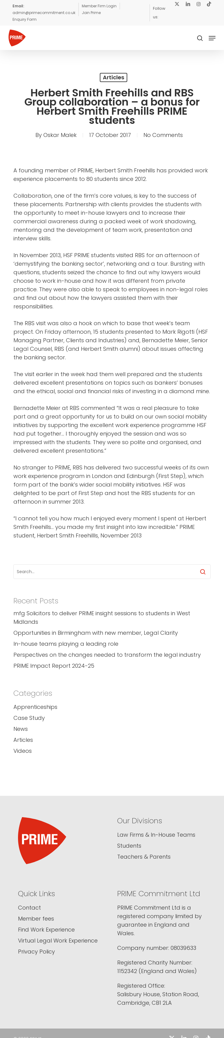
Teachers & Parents (144, 856)
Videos (22, 751)
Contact (29, 907)
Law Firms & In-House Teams (156, 835)
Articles (113, 77)
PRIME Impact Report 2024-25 (53, 666)
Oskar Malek (60, 135)
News (20, 729)
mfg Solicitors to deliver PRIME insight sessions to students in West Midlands (101, 617)
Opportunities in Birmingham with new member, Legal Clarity (95, 633)
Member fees (36, 918)
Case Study (29, 718)
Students (129, 845)
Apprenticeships (35, 707)
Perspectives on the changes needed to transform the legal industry (107, 655)
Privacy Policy (36, 951)
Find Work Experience (46, 929)
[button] (212, 38)
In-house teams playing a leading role (65, 644)
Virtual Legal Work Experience (58, 940)
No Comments (163, 135)
